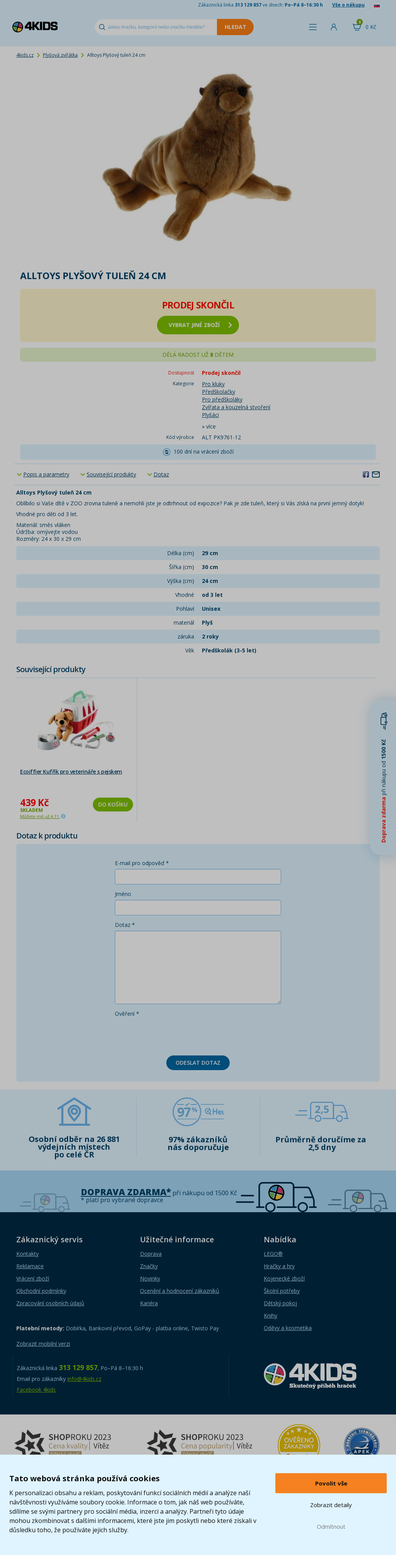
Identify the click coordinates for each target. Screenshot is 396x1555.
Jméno (123, 894)
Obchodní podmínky (41, 1290)
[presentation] (173, 1035)
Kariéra (149, 1303)
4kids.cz (25, 55)
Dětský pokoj (280, 1303)
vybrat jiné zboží (200, 325)
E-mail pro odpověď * (142, 863)
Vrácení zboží (32, 1278)
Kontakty (27, 1253)
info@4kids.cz (84, 1378)
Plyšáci (210, 414)
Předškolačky (218, 391)
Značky (149, 1266)
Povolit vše (331, 1483)
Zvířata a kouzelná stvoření (236, 407)
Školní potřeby (282, 1290)
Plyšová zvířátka (60, 55)
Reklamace (30, 1266)
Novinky (150, 1278)
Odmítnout (331, 1526)
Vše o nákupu (348, 5)
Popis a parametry (46, 474)
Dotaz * (125, 924)
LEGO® (273, 1253)
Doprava (151, 1253)
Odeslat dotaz (198, 1062)
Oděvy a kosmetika (288, 1327)
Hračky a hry (279, 1266)
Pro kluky (213, 384)
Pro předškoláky (222, 399)
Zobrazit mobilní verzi (43, 1343)
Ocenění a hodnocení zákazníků (179, 1290)
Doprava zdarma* (126, 1192)
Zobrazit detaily (331, 1505)
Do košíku (113, 804)
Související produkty (111, 474)
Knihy (270, 1315)
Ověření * (127, 1013)
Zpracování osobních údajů (50, 1303)
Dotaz (161, 474)
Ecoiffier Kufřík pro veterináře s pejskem (71, 771)
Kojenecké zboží (284, 1278)
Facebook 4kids (36, 1389)
